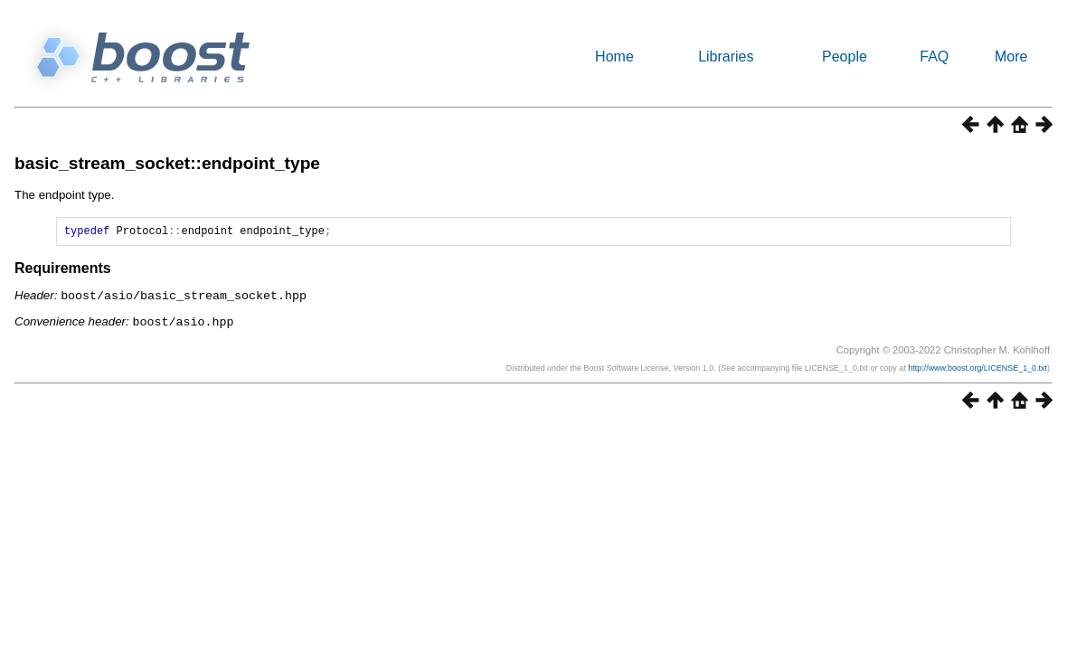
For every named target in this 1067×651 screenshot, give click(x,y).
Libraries (725, 56)
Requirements (62, 270)
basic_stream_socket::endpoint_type (167, 163)
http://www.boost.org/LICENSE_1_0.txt (977, 368)
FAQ (934, 56)
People (844, 56)
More (1011, 56)
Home (614, 56)
